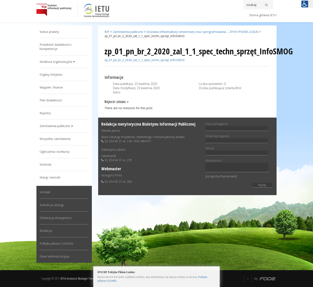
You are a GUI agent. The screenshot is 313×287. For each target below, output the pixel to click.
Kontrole (45, 164)
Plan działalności (51, 100)
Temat (236, 150)
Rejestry (45, 113)
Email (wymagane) (236, 138)
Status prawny (49, 32)
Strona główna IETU (263, 15)
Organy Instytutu (51, 74)
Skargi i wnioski (50, 177)
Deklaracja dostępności (56, 218)
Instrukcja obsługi (52, 205)
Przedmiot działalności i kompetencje (56, 47)
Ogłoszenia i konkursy (55, 152)
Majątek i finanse (51, 87)
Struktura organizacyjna (56, 62)
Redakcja (46, 231)
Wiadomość (237, 165)
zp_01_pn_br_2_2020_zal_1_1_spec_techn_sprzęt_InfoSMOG (144, 60)
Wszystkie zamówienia (55, 139)
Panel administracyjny (54, 256)
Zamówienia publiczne (55, 126)
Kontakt (45, 192)
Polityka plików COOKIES (56, 243)
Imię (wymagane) (236, 126)
